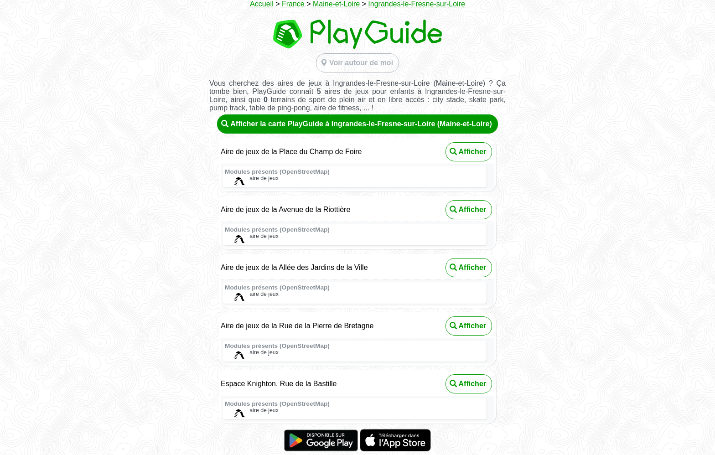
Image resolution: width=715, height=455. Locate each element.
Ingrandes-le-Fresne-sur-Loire (416, 4)
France (293, 4)
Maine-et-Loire (336, 4)
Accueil (262, 4)
